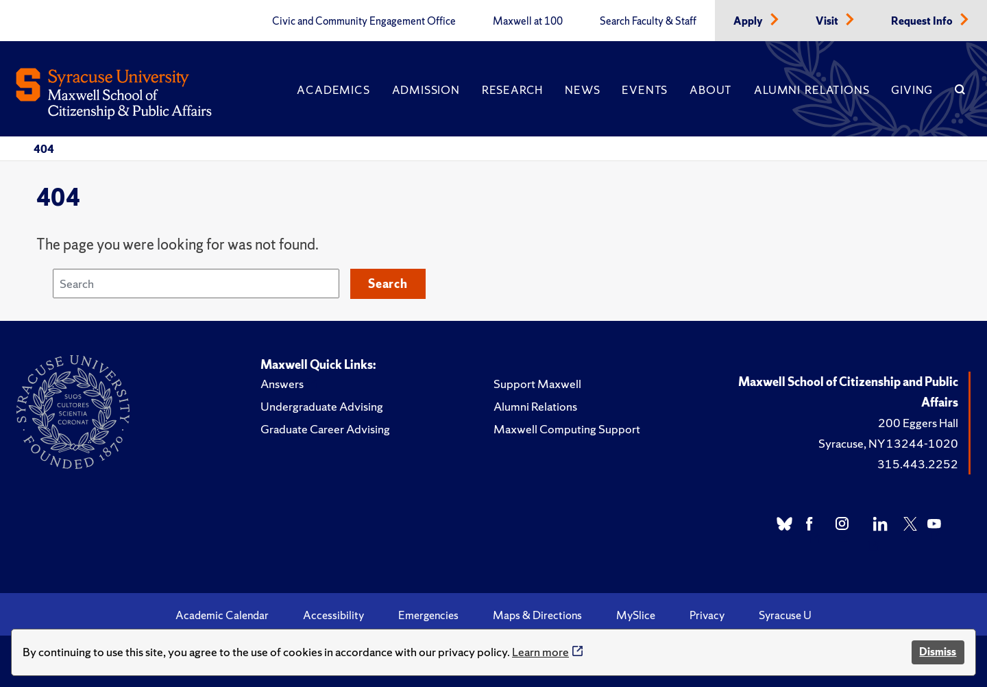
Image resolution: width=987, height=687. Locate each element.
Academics (333, 89)
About (711, 89)
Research (512, 89)
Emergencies (428, 615)
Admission (426, 89)
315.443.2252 (917, 464)
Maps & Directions (537, 615)
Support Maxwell (537, 383)
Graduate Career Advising (325, 429)
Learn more (540, 652)
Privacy (707, 615)
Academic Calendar (222, 615)
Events (645, 89)
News (582, 89)
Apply (749, 21)
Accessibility (333, 615)
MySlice (635, 615)
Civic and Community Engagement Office (364, 21)
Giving (912, 89)
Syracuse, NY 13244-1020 (888, 443)
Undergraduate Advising (321, 406)
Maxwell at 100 (528, 21)
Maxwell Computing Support (567, 429)
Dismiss (937, 651)
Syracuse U (785, 615)
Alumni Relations (811, 89)
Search (388, 283)
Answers (282, 383)
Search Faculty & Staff (648, 21)
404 (44, 148)
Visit (828, 21)
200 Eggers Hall (918, 423)
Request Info (923, 21)
